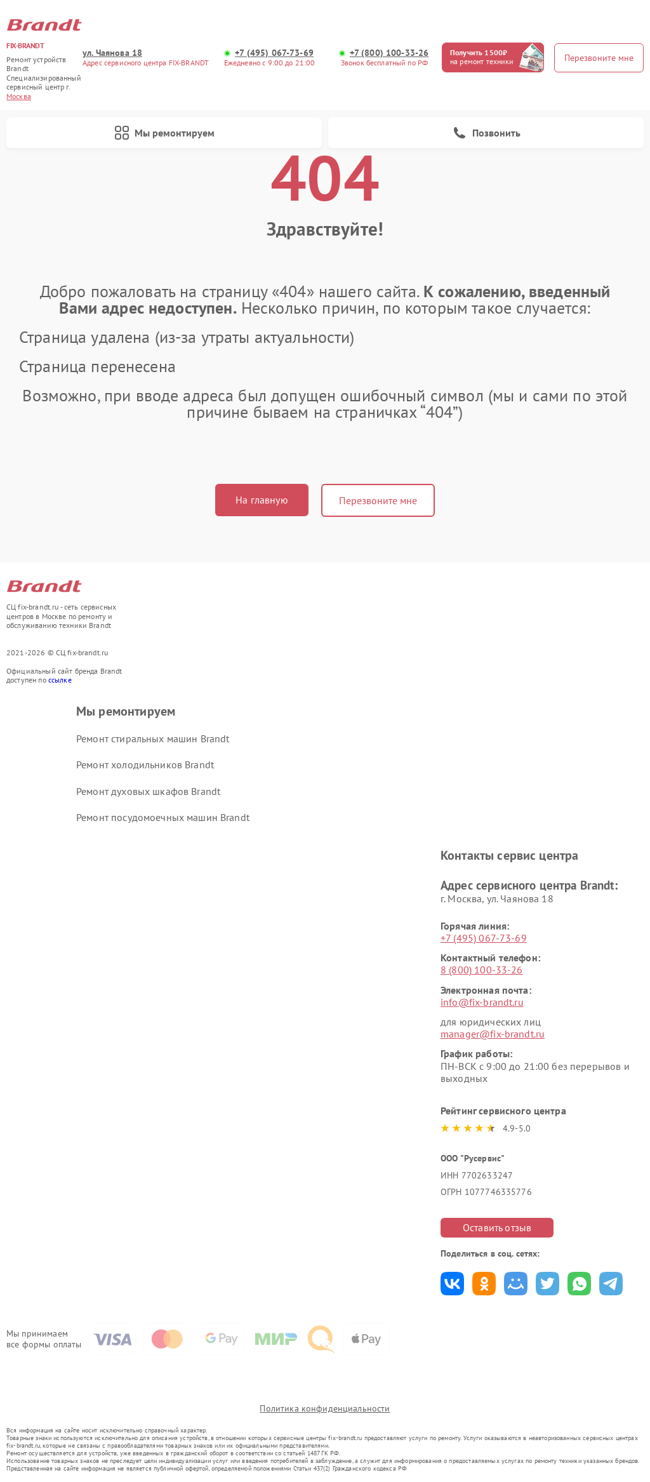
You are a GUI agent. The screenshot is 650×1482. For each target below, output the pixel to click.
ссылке (60, 679)
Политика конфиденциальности (325, 1408)
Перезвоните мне (378, 500)
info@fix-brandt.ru (482, 1002)
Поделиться (452, 1283)
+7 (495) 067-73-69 (274, 53)
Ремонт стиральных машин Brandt (153, 738)
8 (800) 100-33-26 (482, 969)
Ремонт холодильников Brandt (145, 764)
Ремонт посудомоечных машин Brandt (162, 817)
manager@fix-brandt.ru (493, 1033)
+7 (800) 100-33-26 (389, 53)
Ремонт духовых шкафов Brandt (148, 791)
